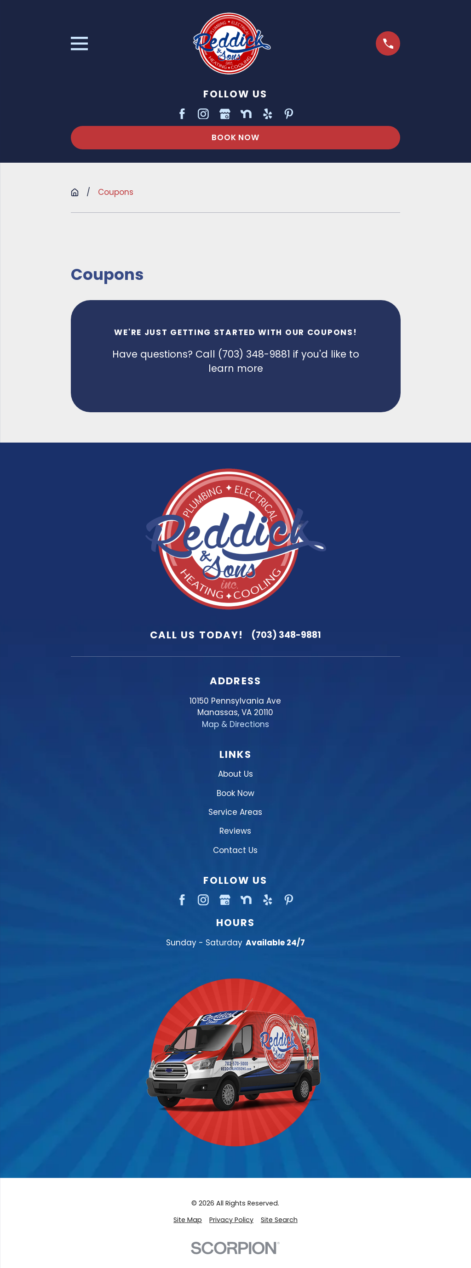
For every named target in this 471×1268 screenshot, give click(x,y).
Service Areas (235, 812)
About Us (235, 773)
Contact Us (235, 850)
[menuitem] (187, 1220)
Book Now (235, 137)
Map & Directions (235, 724)
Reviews (235, 830)
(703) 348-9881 (286, 635)
